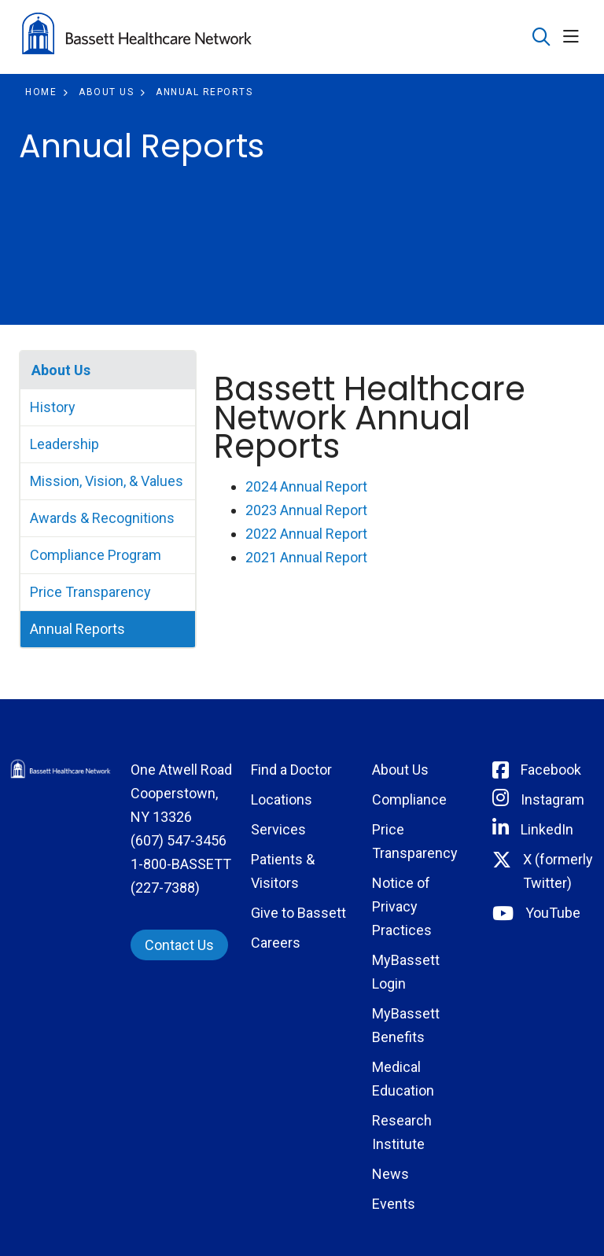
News (390, 1174)
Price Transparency (90, 592)
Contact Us (179, 945)
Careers (275, 942)
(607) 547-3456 (178, 840)
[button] (574, 37)
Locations (281, 799)
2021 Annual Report (306, 557)
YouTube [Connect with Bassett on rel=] (552, 912)
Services (278, 829)
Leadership (64, 444)
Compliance (409, 799)
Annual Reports (77, 629)
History (53, 407)
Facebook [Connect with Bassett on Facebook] (551, 769)
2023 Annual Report (306, 510)
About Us (60, 370)
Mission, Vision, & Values (106, 481)
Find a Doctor (291, 769)
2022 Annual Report (306, 533)
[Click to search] (541, 37)
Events (393, 1203)
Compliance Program (95, 555)
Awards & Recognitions (102, 518)
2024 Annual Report (306, 486)
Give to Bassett (298, 912)
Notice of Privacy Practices (402, 906)
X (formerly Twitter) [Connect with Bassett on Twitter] (558, 871)
